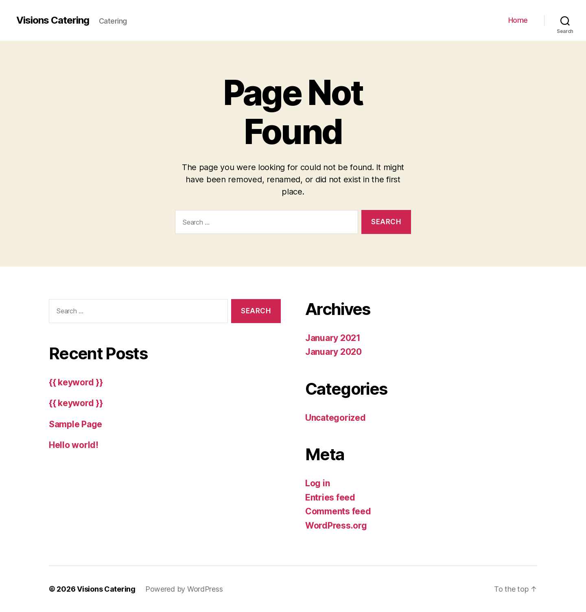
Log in (317, 483)
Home (518, 20)
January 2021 (333, 338)
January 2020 (333, 352)
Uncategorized (335, 418)
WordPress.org (336, 525)
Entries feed (330, 497)
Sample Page (75, 424)
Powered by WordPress (184, 589)
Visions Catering (52, 20)
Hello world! (73, 445)
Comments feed (338, 511)
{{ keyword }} (76, 382)
